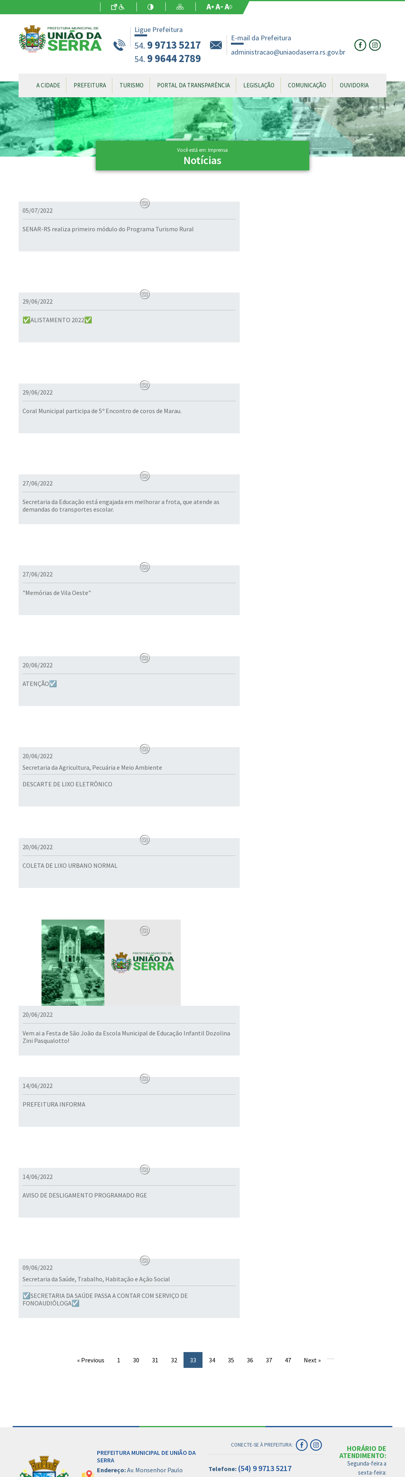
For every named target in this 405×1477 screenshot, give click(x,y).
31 (155, 1303)
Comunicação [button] (307, 85)
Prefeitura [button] (90, 85)
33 (193, 1303)
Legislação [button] (258, 85)
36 (250, 1303)
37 (269, 1303)
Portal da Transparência (193, 85)
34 (212, 1303)
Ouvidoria (354, 85)
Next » (312, 1303)
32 (174, 1303)
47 (288, 1303)
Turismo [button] (131, 85)
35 (231, 1303)
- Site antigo (178, 1471)
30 (136, 1303)
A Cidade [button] (48, 85)
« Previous (90, 1303)
